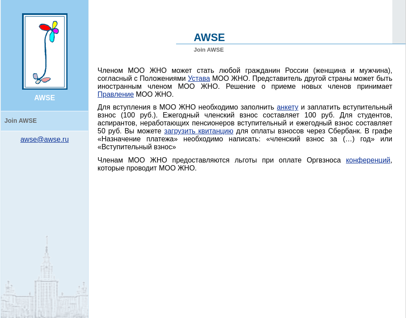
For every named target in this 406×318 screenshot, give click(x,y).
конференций (368, 160)
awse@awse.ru (44, 139)
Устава (199, 78)
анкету (287, 107)
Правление (116, 94)
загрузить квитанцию (198, 131)
